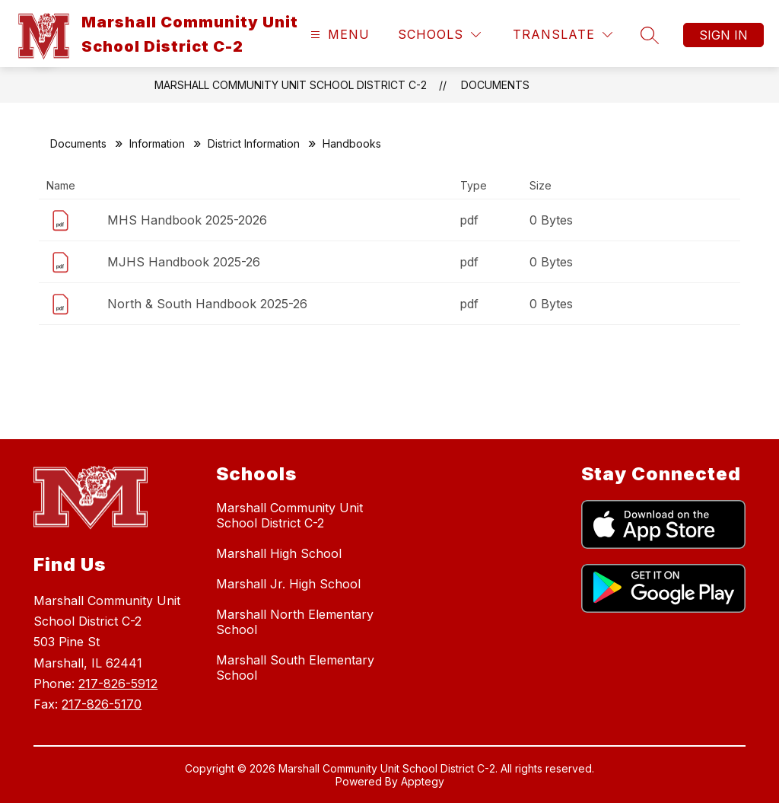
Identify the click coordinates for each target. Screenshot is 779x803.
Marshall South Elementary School (295, 667)
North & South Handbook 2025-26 (207, 303)
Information (157, 143)
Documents (495, 84)
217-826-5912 (117, 683)
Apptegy (422, 781)
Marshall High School (279, 553)
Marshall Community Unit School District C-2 (290, 84)
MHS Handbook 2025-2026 (187, 220)
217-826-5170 (101, 704)
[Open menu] (338, 34)
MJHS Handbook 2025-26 (183, 261)
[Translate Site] (562, 34)
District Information (254, 143)
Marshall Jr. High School (288, 583)
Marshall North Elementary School (295, 622)
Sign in (723, 35)
